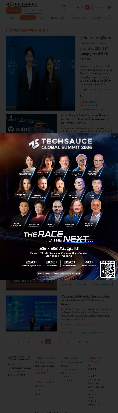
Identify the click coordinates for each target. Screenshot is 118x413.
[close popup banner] (114, 136)
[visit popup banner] (59, 207)
